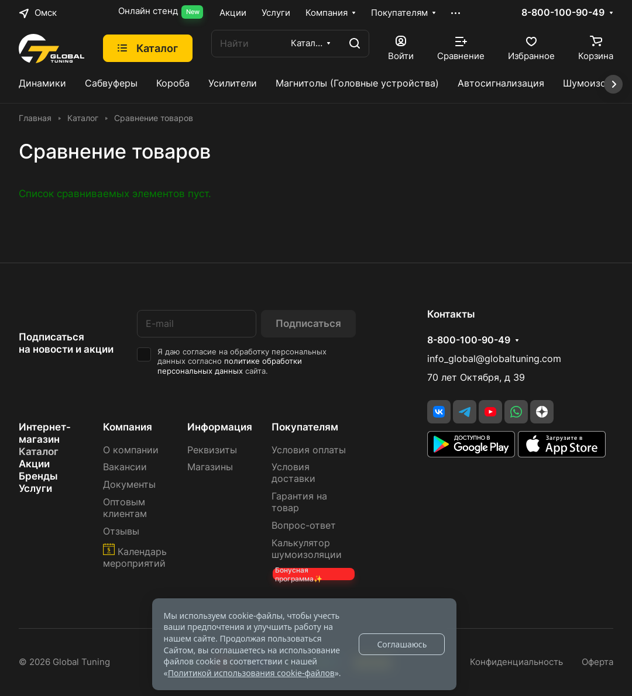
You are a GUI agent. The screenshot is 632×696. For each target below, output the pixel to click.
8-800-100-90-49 (562, 13)
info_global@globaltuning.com (494, 358)
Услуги (35, 488)
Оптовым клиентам (125, 508)
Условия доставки (293, 472)
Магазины (210, 467)
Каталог (39, 451)
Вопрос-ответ (304, 525)
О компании (131, 450)
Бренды (38, 476)
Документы (129, 484)
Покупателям (305, 427)
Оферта (597, 662)
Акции (34, 464)
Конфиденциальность (516, 662)
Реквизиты (212, 450)
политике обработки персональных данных (229, 366)
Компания (127, 427)
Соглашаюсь (402, 644)
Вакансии (125, 467)
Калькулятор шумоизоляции (307, 548)
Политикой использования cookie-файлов (251, 672)
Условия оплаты (309, 450)
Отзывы (121, 531)
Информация (219, 427)
